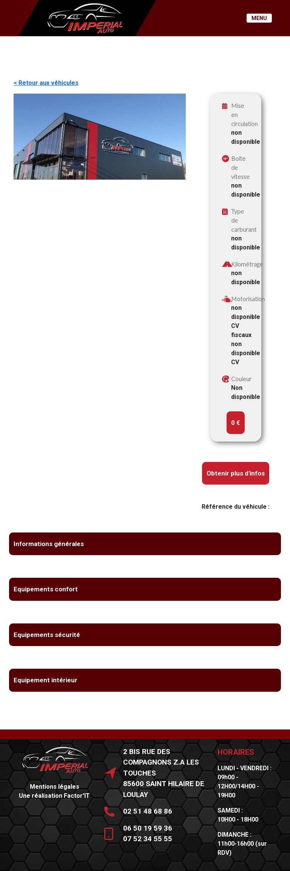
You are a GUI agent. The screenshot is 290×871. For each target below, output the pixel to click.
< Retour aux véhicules (46, 82)
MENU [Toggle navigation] (259, 18)
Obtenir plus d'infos (236, 473)
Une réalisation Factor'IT (54, 795)
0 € (235, 422)
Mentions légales (54, 786)
